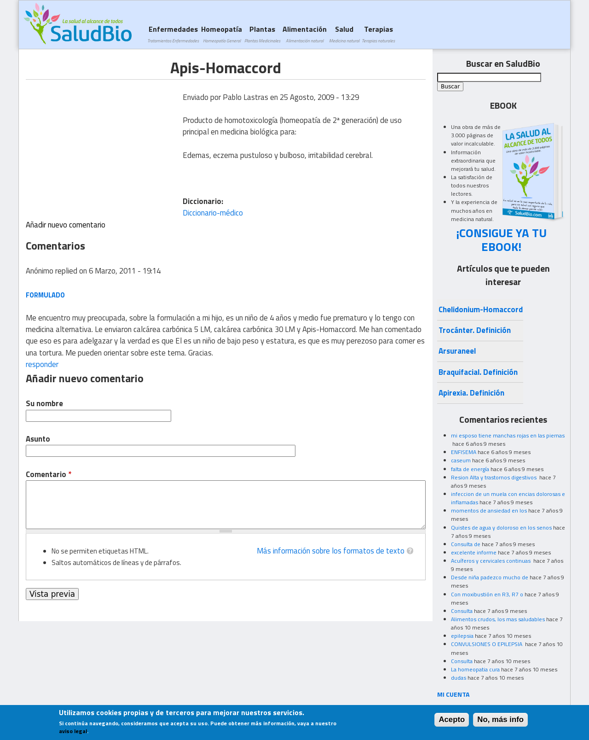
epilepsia (462, 635)
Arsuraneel (457, 351)
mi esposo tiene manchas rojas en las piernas (508, 435)
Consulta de (465, 544)
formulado (45, 295)
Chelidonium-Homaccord (481, 309)
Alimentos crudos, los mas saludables (498, 619)
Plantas (262, 33)
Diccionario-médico (213, 213)
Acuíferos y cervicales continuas (491, 560)
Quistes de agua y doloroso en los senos (501, 527)
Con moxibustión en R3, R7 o (487, 594)
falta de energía (470, 469)
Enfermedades (173, 33)
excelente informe (474, 552)
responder (42, 364)
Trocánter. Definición (475, 330)
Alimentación (305, 33)
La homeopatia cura (475, 669)
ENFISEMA (463, 452)
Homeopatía (221, 33)
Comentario (48, 474)
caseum (461, 460)
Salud (344, 33)
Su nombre (44, 403)
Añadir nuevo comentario (65, 225)
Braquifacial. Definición (478, 372)
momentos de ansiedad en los (489, 510)
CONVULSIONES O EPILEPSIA (487, 644)
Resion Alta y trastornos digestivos (494, 477)
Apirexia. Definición (471, 393)
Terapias (378, 33)
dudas (458, 677)
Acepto (452, 719)
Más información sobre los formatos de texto (330, 551)
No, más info (500, 719)
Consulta (462, 610)
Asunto (38, 439)
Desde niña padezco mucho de (489, 577)
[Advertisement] (103, 144)
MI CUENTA (453, 694)
